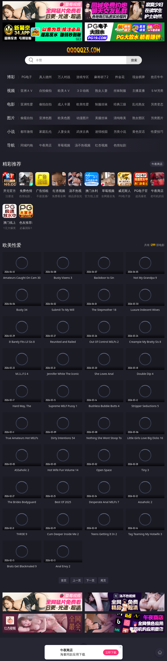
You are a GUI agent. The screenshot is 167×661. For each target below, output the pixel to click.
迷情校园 (101, 131)
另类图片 (157, 118)
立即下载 (110, 652)
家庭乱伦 (45, 131)
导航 (11, 145)
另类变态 (157, 104)
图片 (11, 117)
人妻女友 (64, 131)
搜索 (134, 60)
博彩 (11, 76)
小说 (11, 131)
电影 (11, 104)
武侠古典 (82, 131)
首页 (63, 580)
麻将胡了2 (101, 77)
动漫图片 (82, 118)
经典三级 (120, 104)
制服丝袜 (101, 104)
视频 (11, 90)
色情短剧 (120, 145)
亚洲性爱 (26, 104)
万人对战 (64, 77)
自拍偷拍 (45, 90)
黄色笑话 (138, 131)
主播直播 (138, 90)
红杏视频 (101, 145)
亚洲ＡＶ (26, 90)
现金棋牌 (138, 77)
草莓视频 (64, 145)
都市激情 (26, 131)
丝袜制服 (120, 90)
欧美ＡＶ (64, 90)
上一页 (77, 580)
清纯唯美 (120, 118)
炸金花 (120, 77)
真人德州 (45, 77)
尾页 (103, 580)
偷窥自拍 (26, 118)
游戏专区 (82, 77)
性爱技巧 (157, 131)
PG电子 (26, 77)
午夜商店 (45, 145)
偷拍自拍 (45, 104)
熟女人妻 (101, 90)
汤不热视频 (82, 145)
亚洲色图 (45, 118)
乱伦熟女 (138, 104)
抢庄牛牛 (157, 77)
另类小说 (120, 131)
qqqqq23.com (83, 50)
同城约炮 (26, 145)
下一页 (90, 580)
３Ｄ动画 (82, 90)
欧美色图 (64, 118)
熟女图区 (138, 118)
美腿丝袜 (101, 118)
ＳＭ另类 (157, 90)
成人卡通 (64, 104)
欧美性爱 (82, 104)
